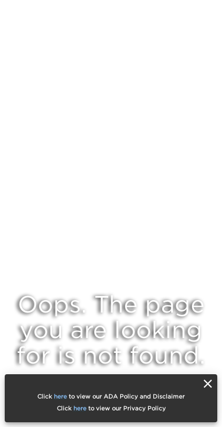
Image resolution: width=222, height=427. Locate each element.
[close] (207, 383)
